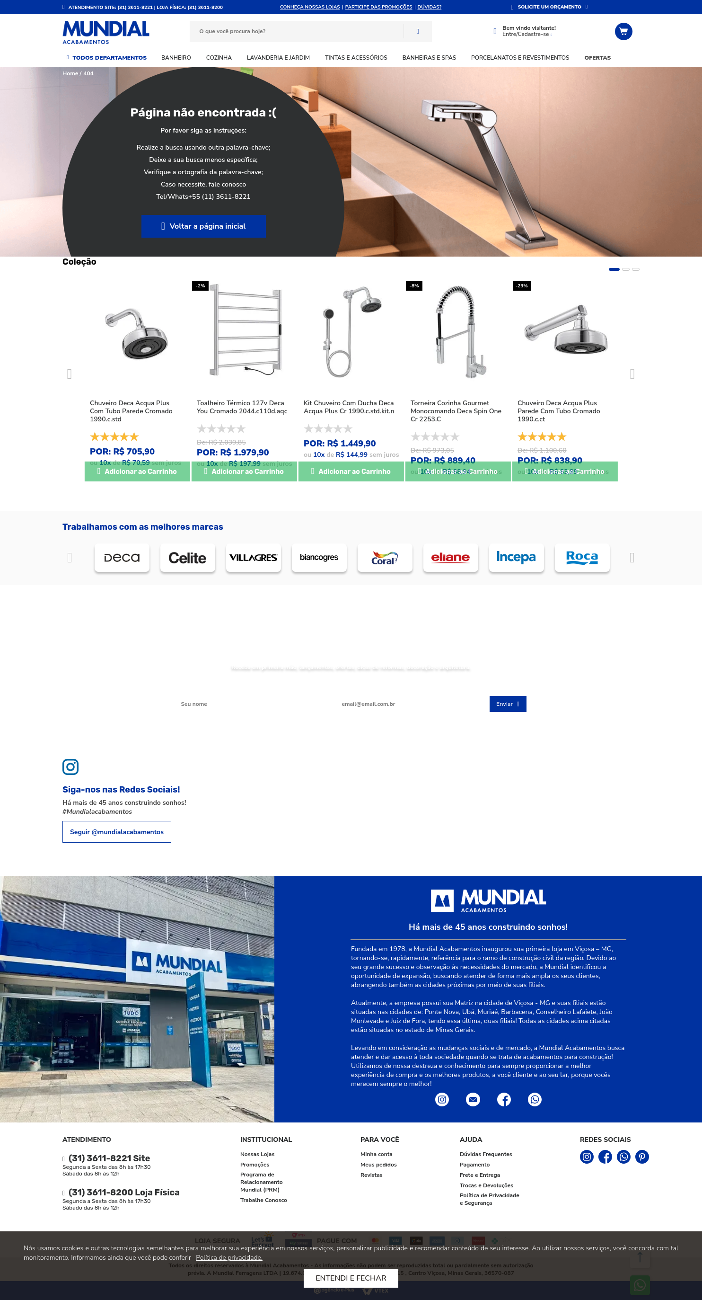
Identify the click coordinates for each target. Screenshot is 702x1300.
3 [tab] (636, 269)
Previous (69, 374)
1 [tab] (614, 269)
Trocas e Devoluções (486, 1185)
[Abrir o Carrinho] (625, 31)
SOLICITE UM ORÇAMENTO (549, 7)
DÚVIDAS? (430, 7)
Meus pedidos (378, 1164)
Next (632, 374)
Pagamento (475, 1164)
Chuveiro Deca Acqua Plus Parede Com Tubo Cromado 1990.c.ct (559, 411)
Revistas (371, 1175)
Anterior (69, 558)
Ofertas (598, 58)
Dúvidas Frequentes (486, 1154)
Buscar (418, 31)
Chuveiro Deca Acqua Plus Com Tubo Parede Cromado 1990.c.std (131, 411)
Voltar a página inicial (208, 226)
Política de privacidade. (229, 1257)
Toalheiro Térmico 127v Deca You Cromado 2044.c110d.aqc (242, 407)
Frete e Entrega (480, 1175)
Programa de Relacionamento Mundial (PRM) (261, 1182)
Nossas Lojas (257, 1154)
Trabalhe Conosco (263, 1200)
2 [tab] (626, 269)
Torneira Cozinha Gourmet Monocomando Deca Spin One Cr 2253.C (456, 411)
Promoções (254, 1164)
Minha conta (376, 1154)
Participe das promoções (378, 7)
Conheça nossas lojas (310, 7)
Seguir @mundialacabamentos (117, 832)
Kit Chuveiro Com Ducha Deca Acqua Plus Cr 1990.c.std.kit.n (349, 407)
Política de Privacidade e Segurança (489, 1199)
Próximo (632, 558)
